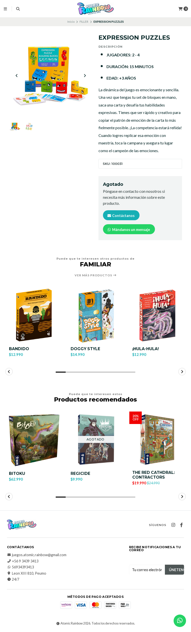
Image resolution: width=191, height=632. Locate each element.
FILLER (84, 21)
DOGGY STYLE (86, 348)
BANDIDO (19, 348)
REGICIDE (80, 474)
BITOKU (17, 474)
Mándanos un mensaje (128, 229)
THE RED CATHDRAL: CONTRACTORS (154, 475)
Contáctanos (121, 215)
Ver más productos (96, 275)
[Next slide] (85, 76)
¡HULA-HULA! (145, 348)
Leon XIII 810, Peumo (26, 574)
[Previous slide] (16, 76)
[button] (61, 372)
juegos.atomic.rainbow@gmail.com (36, 555)
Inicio (71, 21)
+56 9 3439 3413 (22, 562)
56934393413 (20, 568)
